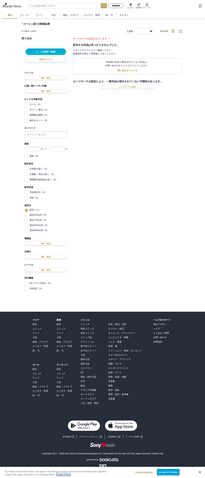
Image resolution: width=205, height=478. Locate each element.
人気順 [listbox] (139, 31)
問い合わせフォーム (127, 70)
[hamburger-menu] (200, 5)
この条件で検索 (45, 51)
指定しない (35, 209)
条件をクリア (46, 59)
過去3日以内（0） (38, 215)
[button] (134, 437)
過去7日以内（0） (38, 220)
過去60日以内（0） (39, 230)
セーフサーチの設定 (127, 87)
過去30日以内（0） (39, 225)
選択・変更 (46, 78)
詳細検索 (116, 6)
